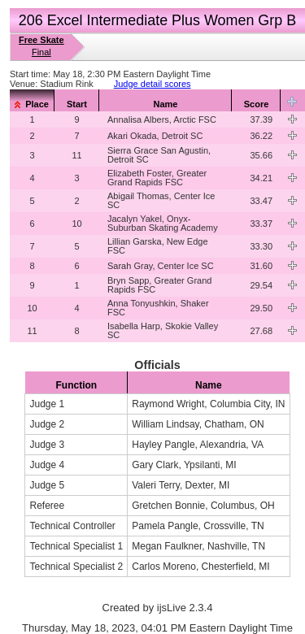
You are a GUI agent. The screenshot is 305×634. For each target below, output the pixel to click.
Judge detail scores (152, 84)
